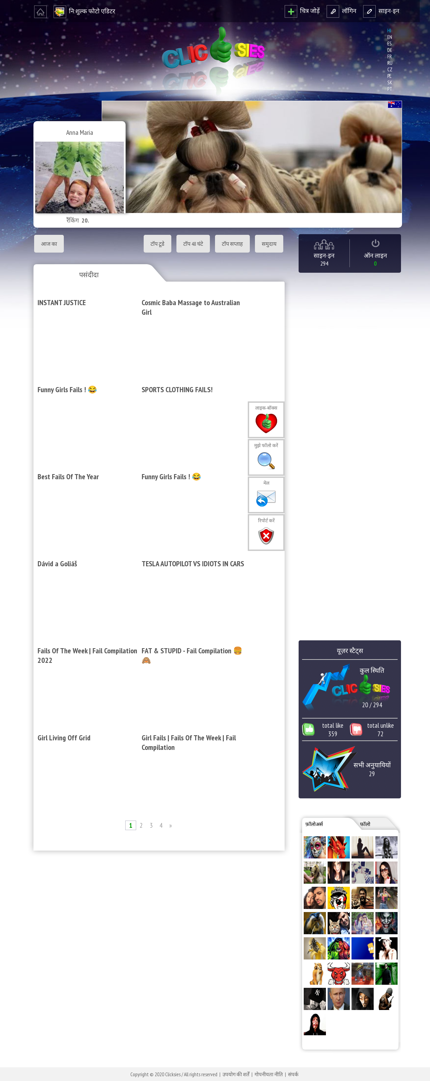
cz (389, 69)
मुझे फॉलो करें (266, 445)
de (389, 50)
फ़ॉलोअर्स (314, 824)
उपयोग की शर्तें (236, 1074)
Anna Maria (79, 132)
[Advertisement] (157, 944)
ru (389, 63)
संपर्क (293, 1074)
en (389, 37)
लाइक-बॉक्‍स (266, 408)
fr (389, 56)
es (389, 43)
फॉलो (365, 824)
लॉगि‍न (341, 11)
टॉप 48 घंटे (193, 243)
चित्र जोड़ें (302, 11)
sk (389, 82)
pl (389, 76)
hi (389, 30)
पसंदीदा (89, 274)
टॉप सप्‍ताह (232, 243)
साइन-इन (381, 11)
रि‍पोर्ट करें (266, 520)
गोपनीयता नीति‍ (269, 1074)
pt (389, 89)
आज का (49, 243)
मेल (266, 483)
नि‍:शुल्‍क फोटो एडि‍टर (84, 11)
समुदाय (269, 243)
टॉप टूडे (157, 243)
